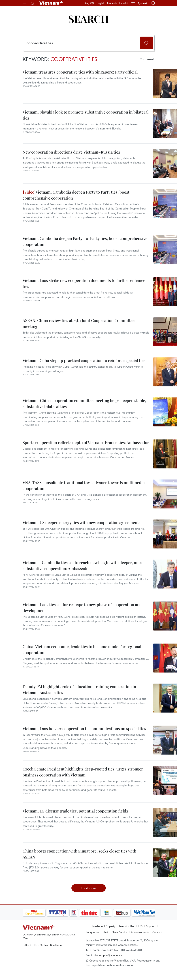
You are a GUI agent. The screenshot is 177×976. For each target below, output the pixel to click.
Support (150, 926)
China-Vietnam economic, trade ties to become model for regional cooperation (82, 649)
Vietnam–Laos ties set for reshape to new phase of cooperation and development (82, 607)
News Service (119, 932)
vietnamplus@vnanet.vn (108, 955)
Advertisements (140, 932)
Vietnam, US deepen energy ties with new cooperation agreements (81, 522)
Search (88, 18)
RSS (140, 926)
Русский (142, 3)
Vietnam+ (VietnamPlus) (51, 3)
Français (112, 3)
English (101, 3)
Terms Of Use (126, 926)
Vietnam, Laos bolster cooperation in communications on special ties (84, 728)
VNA (105, 932)
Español (123, 3)
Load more (88, 888)
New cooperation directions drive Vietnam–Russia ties (71, 152)
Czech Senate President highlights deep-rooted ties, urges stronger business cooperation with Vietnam (83, 772)
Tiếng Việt (88, 3)
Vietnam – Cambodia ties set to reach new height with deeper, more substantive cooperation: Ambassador (83, 565)
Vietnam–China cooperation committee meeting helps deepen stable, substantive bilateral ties (84, 403)
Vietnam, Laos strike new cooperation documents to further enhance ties (84, 283)
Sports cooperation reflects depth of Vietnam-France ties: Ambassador (86, 442)
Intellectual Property (103, 926)
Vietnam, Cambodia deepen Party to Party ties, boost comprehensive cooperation (76, 195)
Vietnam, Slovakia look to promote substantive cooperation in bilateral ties (85, 115)
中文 (133, 3)
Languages (92, 932)
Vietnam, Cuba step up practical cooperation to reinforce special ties (84, 360)
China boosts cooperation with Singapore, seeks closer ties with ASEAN (79, 854)
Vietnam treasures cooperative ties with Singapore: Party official (80, 72)
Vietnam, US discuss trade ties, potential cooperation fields (75, 811)
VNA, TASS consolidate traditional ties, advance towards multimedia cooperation (84, 485)
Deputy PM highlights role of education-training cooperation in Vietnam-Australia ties (79, 689)
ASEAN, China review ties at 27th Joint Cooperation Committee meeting (79, 323)
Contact (157, 932)
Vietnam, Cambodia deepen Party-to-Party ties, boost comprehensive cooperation (85, 241)
